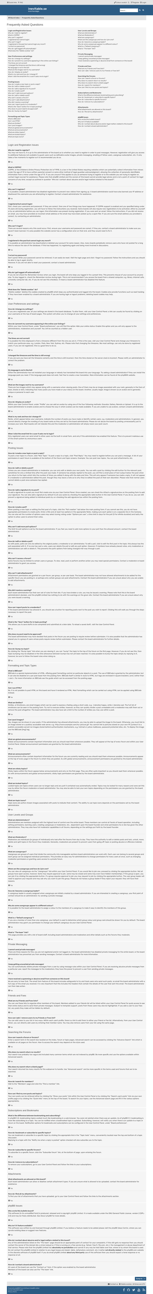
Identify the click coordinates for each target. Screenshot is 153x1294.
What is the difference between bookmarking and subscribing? (101, 95)
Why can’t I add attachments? (19, 100)
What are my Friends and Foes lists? (91, 68)
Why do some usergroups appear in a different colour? (98, 44)
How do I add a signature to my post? (22, 89)
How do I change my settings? (19, 58)
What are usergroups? (86, 37)
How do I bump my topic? (17, 111)
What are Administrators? (87, 33)
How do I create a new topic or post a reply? (24, 84)
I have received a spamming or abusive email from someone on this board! (105, 61)
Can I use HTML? (14, 121)
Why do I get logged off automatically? (22, 49)
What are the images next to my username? (24, 70)
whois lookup (45, 1245)
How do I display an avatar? (18, 72)
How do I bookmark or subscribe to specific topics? (97, 97)
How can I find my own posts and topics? (93, 87)
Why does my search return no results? (92, 81)
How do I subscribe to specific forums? (92, 99)
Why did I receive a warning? (18, 102)
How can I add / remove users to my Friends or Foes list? (99, 71)
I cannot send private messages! (90, 56)
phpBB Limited (77, 1213)
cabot (21, 1290)
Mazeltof (16, 1290)
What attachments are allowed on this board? (94, 109)
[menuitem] (20, 2)
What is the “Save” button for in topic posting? (25, 107)
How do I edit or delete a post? (19, 86)
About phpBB (46, 1216)
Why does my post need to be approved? (23, 109)
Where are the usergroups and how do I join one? (96, 40)
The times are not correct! (17, 63)
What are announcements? (18, 130)
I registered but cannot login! (18, 40)
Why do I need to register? (17, 33)
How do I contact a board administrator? (93, 126)
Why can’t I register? (15, 37)
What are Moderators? (86, 35)
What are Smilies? (14, 123)
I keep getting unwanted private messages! (93, 58)
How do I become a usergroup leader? (92, 42)
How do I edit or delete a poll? (19, 95)
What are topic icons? (16, 137)
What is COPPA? (14, 35)
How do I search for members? (89, 85)
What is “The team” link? (86, 49)
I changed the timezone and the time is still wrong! (26, 65)
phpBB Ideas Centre (120, 1228)
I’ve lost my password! (16, 46)
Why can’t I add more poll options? (20, 93)
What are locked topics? (17, 134)
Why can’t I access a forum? (18, 98)
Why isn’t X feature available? (88, 122)
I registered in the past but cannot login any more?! (26, 44)
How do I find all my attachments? (90, 112)
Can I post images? (15, 125)
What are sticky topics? (16, 132)
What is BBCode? (14, 119)
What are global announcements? (20, 128)
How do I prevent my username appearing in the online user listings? (33, 61)
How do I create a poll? (16, 91)
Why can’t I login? (14, 42)
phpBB (124, 375)
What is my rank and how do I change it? (23, 74)
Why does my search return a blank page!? (93, 83)
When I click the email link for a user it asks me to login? (28, 76)
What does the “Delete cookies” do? (21, 51)
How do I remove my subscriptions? (91, 102)
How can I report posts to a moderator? (22, 104)
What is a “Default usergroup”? (89, 46)
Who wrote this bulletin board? (89, 119)
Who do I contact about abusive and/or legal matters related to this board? (105, 124)
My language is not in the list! (18, 67)
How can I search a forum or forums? (91, 78)
